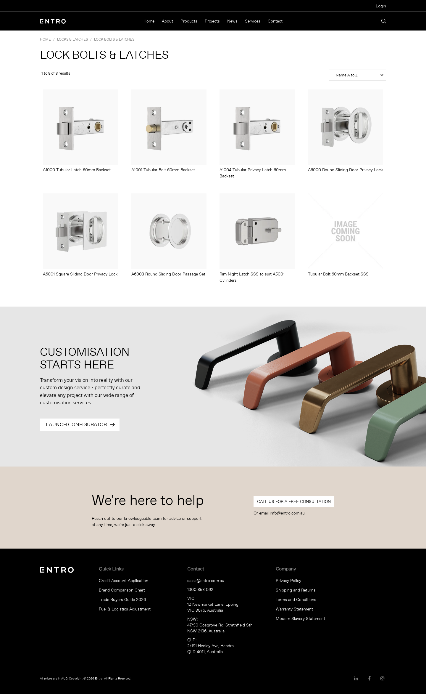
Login (381, 6)
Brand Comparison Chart (122, 590)
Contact (275, 21)
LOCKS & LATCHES (72, 39)
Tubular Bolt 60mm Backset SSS (338, 274)
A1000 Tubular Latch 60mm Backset (77, 169)
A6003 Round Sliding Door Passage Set (168, 274)
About (167, 21)
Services (252, 21)
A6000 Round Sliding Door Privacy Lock (345, 169)
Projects (212, 21)
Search (383, 21)
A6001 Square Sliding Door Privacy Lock (80, 274)
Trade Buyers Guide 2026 (122, 599)
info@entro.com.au (287, 513)
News (232, 21)
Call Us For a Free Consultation (294, 501)
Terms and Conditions (296, 599)
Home (148, 21)
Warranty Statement (294, 609)
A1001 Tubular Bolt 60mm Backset (163, 169)
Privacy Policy (288, 580)
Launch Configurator (76, 424)
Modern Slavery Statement (300, 618)
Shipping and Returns (296, 590)
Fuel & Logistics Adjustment (125, 609)
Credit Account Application (123, 580)
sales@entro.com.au (205, 580)
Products (188, 21)
